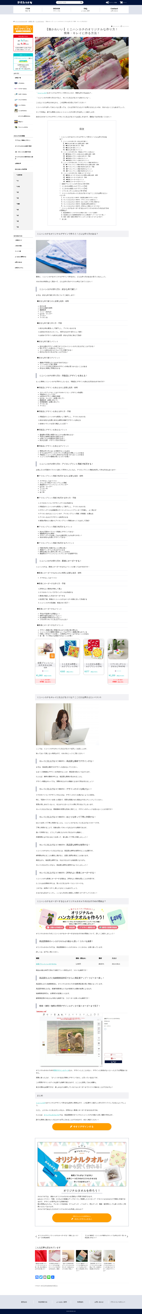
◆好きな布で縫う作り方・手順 (75, 146)
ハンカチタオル (40, 21)
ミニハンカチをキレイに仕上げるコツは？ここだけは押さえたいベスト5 (83, 194)
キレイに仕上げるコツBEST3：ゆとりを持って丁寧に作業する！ (81, 202)
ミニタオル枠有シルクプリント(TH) (74, 186)
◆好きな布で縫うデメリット (74, 150)
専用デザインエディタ (61, 1070)
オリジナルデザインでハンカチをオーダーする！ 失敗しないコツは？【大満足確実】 (58, 1237)
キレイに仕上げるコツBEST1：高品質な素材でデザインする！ (80, 197)
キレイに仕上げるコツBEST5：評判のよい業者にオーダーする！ (82, 206)
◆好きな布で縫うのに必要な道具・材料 (76, 143)
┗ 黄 (17, 192)
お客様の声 (18, 163)
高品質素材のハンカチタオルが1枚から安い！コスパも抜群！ (80, 213)
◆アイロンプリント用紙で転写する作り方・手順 (80, 167)
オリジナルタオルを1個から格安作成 (24, 2)
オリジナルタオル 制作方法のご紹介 (24, 157)
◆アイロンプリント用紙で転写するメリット (79, 169)
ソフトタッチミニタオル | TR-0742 (74, 191)
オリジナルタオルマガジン (49, 1286)
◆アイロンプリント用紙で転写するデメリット (79, 171)
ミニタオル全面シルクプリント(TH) (74, 188)
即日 (19, 44)
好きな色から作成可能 (21, 169)
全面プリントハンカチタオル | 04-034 (75, 184)
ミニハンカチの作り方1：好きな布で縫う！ (75, 141)
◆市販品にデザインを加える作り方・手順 (78, 156)
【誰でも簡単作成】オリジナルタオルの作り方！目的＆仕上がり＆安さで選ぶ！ (68, 1266)
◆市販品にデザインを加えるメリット (77, 158)
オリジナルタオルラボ (52, 1115)
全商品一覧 (31, 21)
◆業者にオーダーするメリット (75, 179)
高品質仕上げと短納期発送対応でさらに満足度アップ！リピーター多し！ (84, 215)
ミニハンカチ (42, 93)
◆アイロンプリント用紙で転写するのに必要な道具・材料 (82, 165)
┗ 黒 (17, 227)
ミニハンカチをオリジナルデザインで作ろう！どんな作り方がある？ (83, 138)
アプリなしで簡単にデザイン (22, 140)
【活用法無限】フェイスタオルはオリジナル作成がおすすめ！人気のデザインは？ (109, 1267)
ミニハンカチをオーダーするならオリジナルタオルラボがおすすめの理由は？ (84, 209)
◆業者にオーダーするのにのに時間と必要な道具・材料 (82, 175)
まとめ (64, 219)
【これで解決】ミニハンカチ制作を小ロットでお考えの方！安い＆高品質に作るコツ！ (105, 1237)
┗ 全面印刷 (19, 175)
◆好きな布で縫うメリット (73, 148)
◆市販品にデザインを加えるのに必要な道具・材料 (80, 154)
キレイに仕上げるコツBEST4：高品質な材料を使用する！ (80, 204)
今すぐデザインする (82, 1126)
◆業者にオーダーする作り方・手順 (76, 177)
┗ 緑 (17, 209)
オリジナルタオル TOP (21, 21)
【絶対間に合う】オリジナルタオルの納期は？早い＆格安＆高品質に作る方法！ (95, 1266)
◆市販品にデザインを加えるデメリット (77, 160)
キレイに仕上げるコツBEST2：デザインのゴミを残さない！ (80, 200)
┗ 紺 (17, 215)
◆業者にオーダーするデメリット (75, 182)
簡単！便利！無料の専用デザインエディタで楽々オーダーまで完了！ (83, 217)
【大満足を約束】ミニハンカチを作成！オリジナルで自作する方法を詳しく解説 (54, 1266)
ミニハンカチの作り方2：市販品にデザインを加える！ (79, 152)
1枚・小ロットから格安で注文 (23, 152)
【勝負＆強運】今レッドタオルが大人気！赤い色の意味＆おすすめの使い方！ (41, 1266)
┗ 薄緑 (18, 204)
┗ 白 (17, 180)
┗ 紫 (17, 221)
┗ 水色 (18, 186)
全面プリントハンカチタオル (46, 964)
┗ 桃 (17, 198)
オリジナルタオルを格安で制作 (23, 146)
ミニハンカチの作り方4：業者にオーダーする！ (77, 173)
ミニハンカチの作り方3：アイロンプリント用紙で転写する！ (81, 162)
